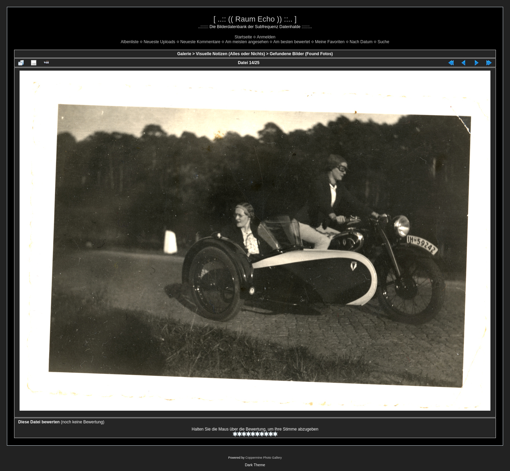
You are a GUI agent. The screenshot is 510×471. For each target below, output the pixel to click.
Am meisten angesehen (247, 41)
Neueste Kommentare (200, 41)
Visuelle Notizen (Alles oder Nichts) (230, 53)
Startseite (243, 37)
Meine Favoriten (329, 41)
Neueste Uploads (159, 41)
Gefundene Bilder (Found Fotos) (301, 53)
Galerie (184, 53)
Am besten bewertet (291, 41)
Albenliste (130, 41)
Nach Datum (361, 41)
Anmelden (266, 37)
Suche (383, 41)
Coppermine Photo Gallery (263, 457)
